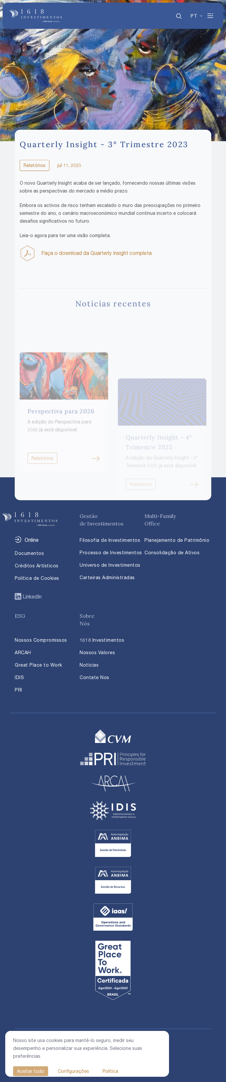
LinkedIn (31, 596)
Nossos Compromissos (41, 640)
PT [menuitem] (194, 16)
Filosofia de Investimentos (110, 540)
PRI (18, 690)
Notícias (89, 665)
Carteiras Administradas (107, 577)
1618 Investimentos (102, 640)
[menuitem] (197, 16)
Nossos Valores (97, 652)
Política (110, 1071)
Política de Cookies (37, 578)
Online (32, 540)
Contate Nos (94, 677)
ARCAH (23, 652)
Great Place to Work (38, 665)
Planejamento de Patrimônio (176, 540)
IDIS (19, 677)
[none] (196, 16)
